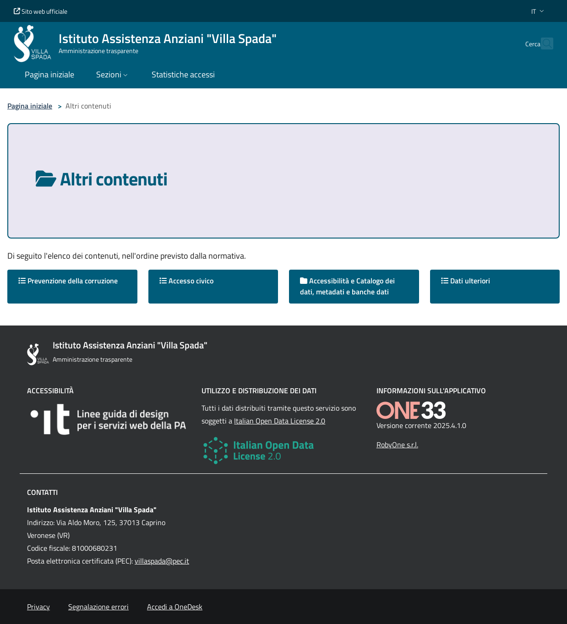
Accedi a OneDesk (174, 606)
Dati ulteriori (465, 280)
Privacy (38, 606)
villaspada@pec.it (162, 560)
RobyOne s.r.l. (397, 444)
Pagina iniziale (29, 105)
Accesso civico (186, 280)
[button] (538, 11)
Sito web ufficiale (40, 11)
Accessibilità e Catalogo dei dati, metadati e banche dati (347, 286)
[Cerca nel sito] (542, 43)
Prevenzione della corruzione (68, 280)
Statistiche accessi (183, 74)
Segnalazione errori (98, 606)
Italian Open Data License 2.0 (279, 420)
